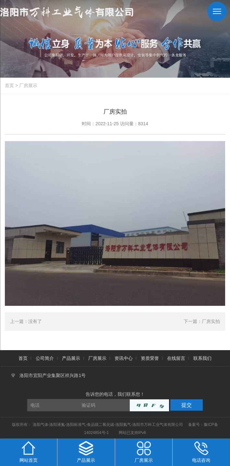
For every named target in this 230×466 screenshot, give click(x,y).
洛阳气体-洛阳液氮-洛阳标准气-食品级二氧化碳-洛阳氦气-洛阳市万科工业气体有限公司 (108, 424)
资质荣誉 (150, 358)
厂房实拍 (211, 321)
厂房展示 (28, 85)
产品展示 (71, 358)
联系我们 (202, 358)
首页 (9, 85)
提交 (186, 405)
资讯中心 (124, 358)
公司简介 (45, 358)
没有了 (35, 321)
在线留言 (176, 358)
